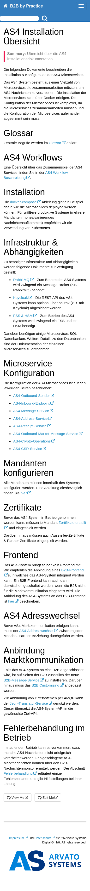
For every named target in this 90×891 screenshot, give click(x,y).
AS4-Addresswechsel (36, 631)
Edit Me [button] (46, 798)
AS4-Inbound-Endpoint (31, 403)
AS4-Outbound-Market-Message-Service (45, 434)
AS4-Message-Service (31, 411)
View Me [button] (15, 798)
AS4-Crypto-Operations (32, 441)
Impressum (16, 838)
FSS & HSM (23, 316)
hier (24, 493)
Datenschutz (43, 838)
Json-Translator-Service (29, 703)
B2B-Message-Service (21, 680)
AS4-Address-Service (30, 418)
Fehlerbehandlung (18, 773)
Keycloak (20, 297)
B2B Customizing (45, 685)
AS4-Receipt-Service (30, 426)
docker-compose (23, 202)
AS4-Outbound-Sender (31, 395)
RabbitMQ (21, 280)
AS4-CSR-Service (27, 449)
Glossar (55, 143)
